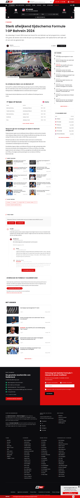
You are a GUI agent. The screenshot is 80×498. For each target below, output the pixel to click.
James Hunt (61, 451)
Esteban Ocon (27, 460)
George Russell (27, 444)
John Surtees (61, 474)
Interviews (50, 5)
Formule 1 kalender (14, 423)
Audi (8, 449)
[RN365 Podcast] (37, 2)
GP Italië (43, 462)
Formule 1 (14, 202)
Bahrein (29, 84)
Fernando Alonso (27, 449)
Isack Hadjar (26, 453)
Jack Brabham (62, 472)
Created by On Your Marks (44, 492)
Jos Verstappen (62, 456)
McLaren (9, 442)
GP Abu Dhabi (44, 474)
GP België (43, 456)
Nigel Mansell (61, 462)
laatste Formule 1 (11, 416)
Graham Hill (61, 469)
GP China (43, 442)
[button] (16, 11)
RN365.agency (62, 422)
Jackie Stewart (62, 453)
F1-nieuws (11, 5)
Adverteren (61, 419)
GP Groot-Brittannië (45, 454)
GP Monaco (43, 449)
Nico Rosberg (61, 440)
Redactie (11, 45)
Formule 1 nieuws (30, 202)
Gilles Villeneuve (62, 449)
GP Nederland (44, 460)
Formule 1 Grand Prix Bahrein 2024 (13, 204)
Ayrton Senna (61, 447)
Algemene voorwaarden (23, 492)
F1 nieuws (9, 22)
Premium (56, 5)
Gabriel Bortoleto (28, 478)
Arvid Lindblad (27, 463)
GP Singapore (44, 467)
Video (44, 5)
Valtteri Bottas (27, 462)
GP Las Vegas (44, 470)
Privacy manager (56, 492)
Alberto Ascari (62, 445)
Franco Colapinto (28, 476)
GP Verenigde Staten (45, 469)
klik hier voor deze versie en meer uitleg (14, 292)
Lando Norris (26, 442)
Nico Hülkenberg (27, 469)
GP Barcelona (44, 451)
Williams (9, 456)
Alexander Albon (27, 470)
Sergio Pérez (27, 458)
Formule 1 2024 (21, 202)
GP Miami (43, 445)
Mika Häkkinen (62, 454)
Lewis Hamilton (27, 447)
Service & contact (62, 417)
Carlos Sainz (26, 456)
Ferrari (8, 444)
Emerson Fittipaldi (62, 467)
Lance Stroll (26, 467)
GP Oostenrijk (44, 453)
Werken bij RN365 (62, 421)
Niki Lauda (61, 460)
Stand (33, 5)
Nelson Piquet (61, 470)
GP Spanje (43, 463)
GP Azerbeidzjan (44, 465)
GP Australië (44, 440)
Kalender (28, 5)
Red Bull (17, 90)
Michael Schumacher (63, 444)
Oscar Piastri (27, 454)
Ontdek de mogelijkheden (14, 398)
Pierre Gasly (26, 465)
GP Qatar (43, 472)
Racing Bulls (9, 454)
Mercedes (9, 445)
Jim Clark (61, 458)
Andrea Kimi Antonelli (28, 451)
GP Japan (43, 444)
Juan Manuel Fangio (63, 465)
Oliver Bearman (27, 474)
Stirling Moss (61, 463)
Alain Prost (61, 442)
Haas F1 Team (10, 453)
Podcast (39, 5)
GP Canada (43, 447)
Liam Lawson (27, 472)
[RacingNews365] (40, 487)
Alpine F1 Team (10, 447)
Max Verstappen (20, 5)
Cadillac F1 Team (10, 458)
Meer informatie (40, 17)
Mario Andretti (62, 476)
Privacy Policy (33, 492)
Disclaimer (13, 492)
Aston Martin (9, 451)
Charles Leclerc (27, 445)
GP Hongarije (44, 458)
